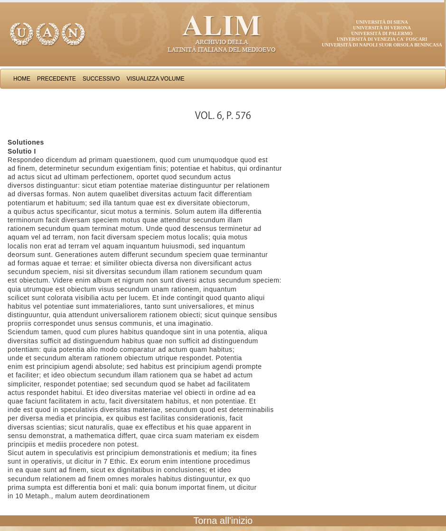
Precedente (56, 78)
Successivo (101, 78)
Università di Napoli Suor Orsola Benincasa (382, 44)
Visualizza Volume (156, 78)
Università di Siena (382, 22)
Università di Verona (382, 27)
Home (21, 78)
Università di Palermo (381, 33)
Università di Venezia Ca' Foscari (382, 39)
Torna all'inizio (223, 520)
